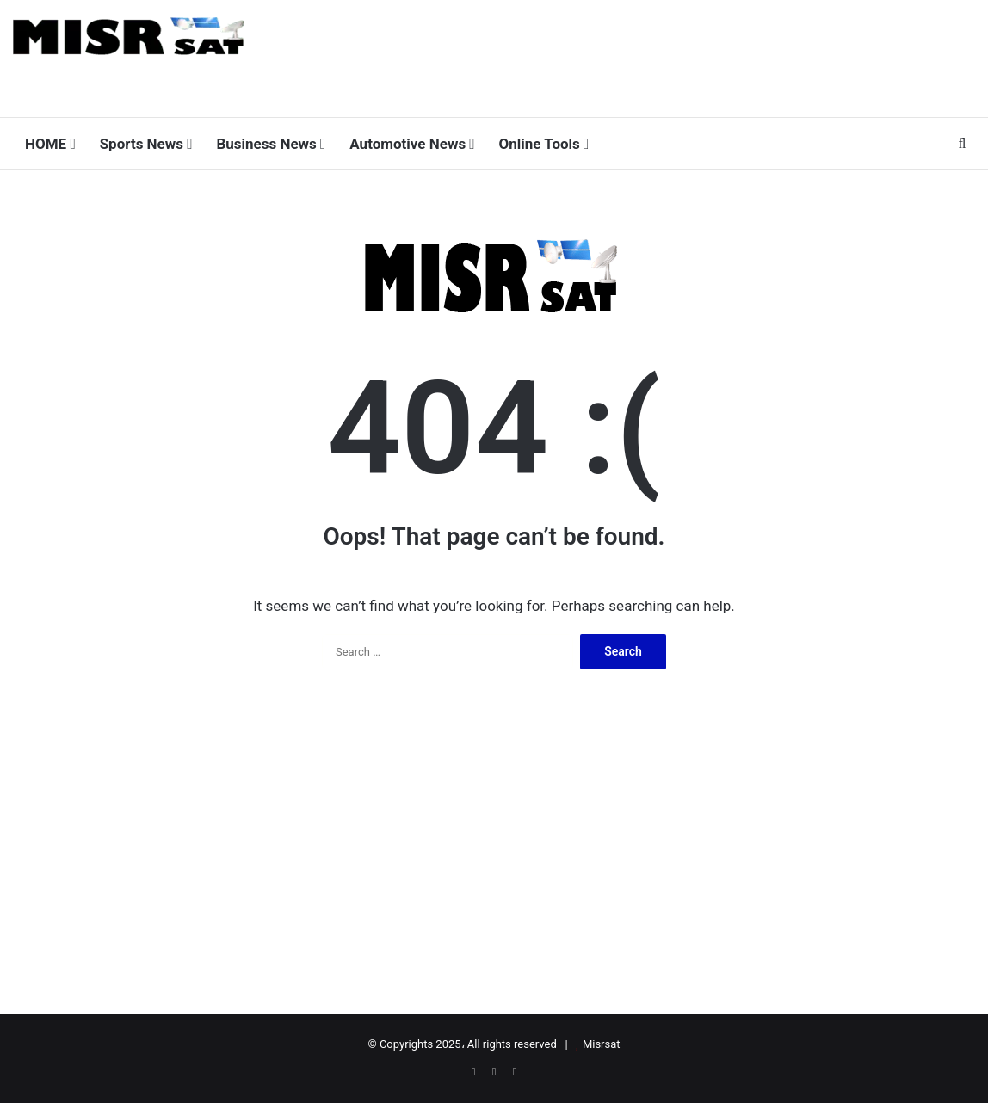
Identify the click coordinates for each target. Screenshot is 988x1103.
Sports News (146, 143)
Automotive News (411, 143)
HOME (50, 143)
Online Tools (544, 143)
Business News (270, 143)
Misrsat (602, 1044)
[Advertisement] (658, 56)
